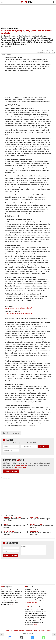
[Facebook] (18, 638)
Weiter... (36, 624)
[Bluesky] (40, 638)
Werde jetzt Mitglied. (20, 467)
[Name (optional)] (11, 450)
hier (12, 604)
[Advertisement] (28, 15)
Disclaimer (48, 630)
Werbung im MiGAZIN (19, 630)
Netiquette (35, 630)
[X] (29, 638)
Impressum (42, 630)
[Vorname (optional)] (29, 446)
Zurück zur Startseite (11, 433)
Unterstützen (29, 630)
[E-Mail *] (11, 446)
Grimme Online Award (21, 465)
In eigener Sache (9, 630)
